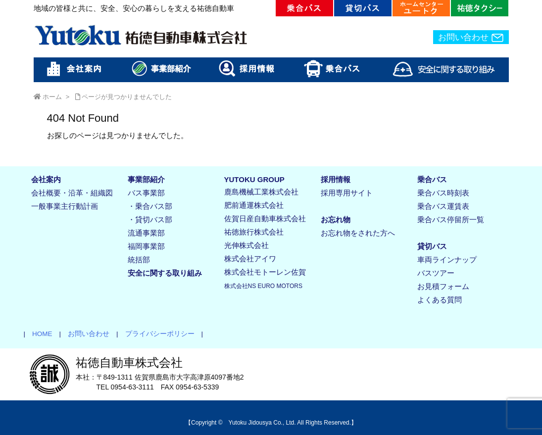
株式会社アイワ (250, 258)
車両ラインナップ (447, 259)
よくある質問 (439, 299)
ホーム (52, 96)
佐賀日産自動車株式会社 (265, 218)
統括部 (139, 259)
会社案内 (46, 179)
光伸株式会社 (246, 245)
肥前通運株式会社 (254, 205)
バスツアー (435, 273)
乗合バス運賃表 (443, 206)
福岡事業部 (146, 246)
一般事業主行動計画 (64, 206)
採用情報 (335, 179)
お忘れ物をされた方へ (358, 233)
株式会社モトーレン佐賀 (265, 272)
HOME (38, 334)
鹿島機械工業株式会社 (261, 192)
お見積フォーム (443, 286)
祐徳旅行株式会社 (254, 232)
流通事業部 (146, 233)
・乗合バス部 (150, 206)
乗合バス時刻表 (443, 193)
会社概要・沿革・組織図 (72, 193)
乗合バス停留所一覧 (450, 219)
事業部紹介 (146, 179)
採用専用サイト (347, 193)
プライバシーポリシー (156, 334)
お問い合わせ (471, 38)
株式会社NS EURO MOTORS (263, 286)
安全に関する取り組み (165, 273)
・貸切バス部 (150, 219)
